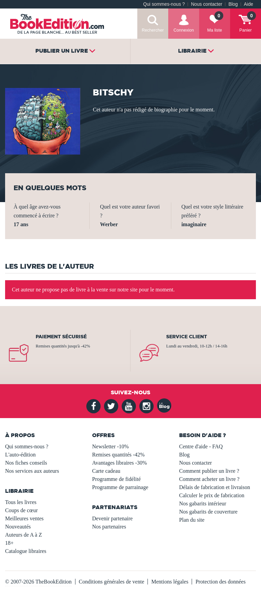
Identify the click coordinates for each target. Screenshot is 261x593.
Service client (186, 336)
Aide (248, 4)
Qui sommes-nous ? (164, 4)
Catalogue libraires (25, 551)
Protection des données (220, 582)
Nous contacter (206, 4)
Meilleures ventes (24, 518)
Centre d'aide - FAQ (201, 446)
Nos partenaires (109, 526)
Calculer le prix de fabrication (211, 495)
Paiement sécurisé (61, 336)
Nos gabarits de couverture (208, 512)
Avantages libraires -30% (119, 463)
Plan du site (192, 520)
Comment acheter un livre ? (209, 479)
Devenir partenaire (112, 518)
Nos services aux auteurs (32, 471)
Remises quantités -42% (118, 454)
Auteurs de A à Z (23, 535)
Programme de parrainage (120, 487)
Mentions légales (169, 582)
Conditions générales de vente (111, 582)
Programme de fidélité (116, 479)
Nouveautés (18, 526)
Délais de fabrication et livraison (214, 487)
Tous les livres (20, 502)
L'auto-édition (20, 454)
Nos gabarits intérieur (202, 503)
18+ (9, 543)
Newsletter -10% (110, 446)
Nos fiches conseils (26, 463)
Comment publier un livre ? (209, 471)
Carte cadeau (106, 471)
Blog (233, 4)
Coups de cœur (21, 510)
